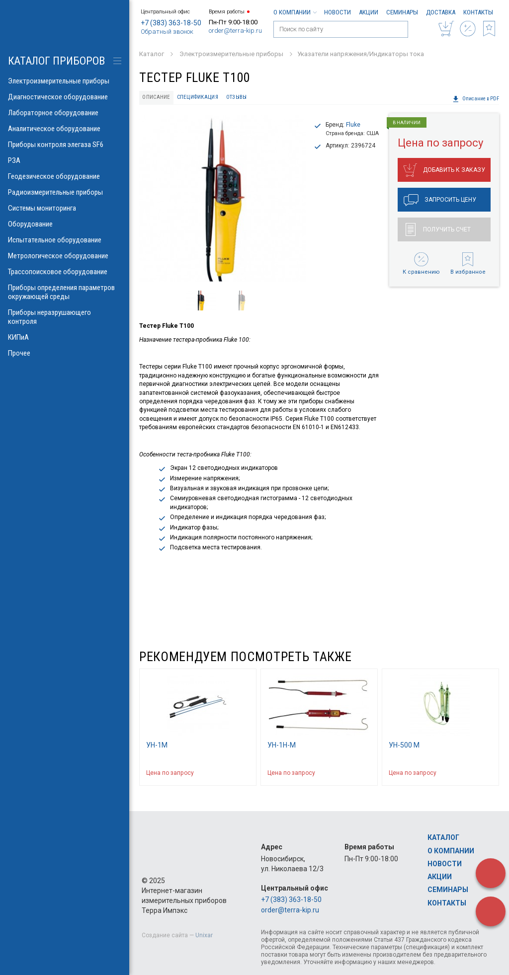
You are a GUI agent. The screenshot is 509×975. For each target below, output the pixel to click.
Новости (337, 12)
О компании (294, 12)
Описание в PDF (475, 98)
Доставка (440, 12)
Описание (156, 97)
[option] (222, 198)
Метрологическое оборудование (64, 255)
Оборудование (64, 224)
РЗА (64, 160)
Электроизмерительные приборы (64, 80)
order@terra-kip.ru (235, 30)
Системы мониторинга (64, 208)
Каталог (443, 837)
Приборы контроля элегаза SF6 (64, 144)
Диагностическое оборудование (64, 96)
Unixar (204, 935)
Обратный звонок (167, 31)
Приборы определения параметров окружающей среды (64, 292)
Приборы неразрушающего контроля (64, 317)
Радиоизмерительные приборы (64, 192)
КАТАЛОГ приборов (56, 61)
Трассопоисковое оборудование (64, 271)
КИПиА (64, 337)
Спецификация (197, 97)
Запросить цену (440, 200)
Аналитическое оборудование (64, 128)
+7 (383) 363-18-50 (171, 23)
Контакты (478, 12)
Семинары (402, 12)
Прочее (64, 353)
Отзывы (236, 97)
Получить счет (438, 229)
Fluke (353, 124)
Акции (368, 12)
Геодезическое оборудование (64, 176)
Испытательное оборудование (64, 239)
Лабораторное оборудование (64, 112)
